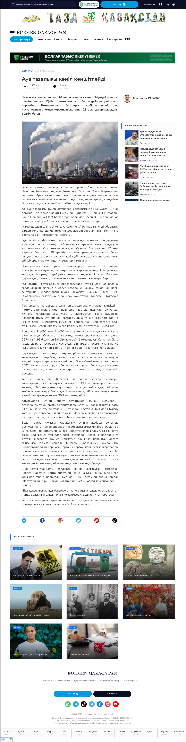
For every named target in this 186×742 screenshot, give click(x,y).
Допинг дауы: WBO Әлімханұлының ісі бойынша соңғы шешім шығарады (156, 135)
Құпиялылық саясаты (85, 680)
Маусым (93, 733)
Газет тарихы (63, 680)
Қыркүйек (136, 733)
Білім (85, 39)
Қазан (150, 733)
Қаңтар (21, 733)
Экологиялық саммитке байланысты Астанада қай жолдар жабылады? (155, 186)
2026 (7, 733)
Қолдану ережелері (110, 680)
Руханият (97, 39)
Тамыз (121, 733)
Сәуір (64, 733)
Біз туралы (114, 39)
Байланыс (112, 693)
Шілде (107, 733)
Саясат (59, 39)
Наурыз (50, 733)
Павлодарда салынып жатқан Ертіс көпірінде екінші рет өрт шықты (153, 152)
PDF (128, 39)
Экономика (43, 39)
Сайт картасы (131, 680)
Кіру (171, 4)
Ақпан (35, 733)
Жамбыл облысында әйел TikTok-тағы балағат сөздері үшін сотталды (156, 169)
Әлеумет (73, 39)
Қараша (164, 733)
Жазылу (119, 4)
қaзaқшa (149, 4)
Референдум (21, 39)
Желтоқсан (179, 733)
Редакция (47, 680)
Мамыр (78, 733)
